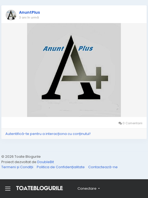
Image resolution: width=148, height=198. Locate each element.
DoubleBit (45, 161)
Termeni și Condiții (17, 167)
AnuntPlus (29, 12)
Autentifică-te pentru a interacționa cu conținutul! (48, 133)
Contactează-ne (103, 167)
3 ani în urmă (29, 17)
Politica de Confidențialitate (61, 167)
